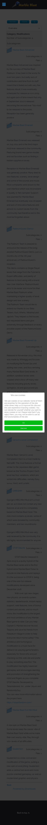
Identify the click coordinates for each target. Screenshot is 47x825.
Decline (23, 428)
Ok (23, 423)
